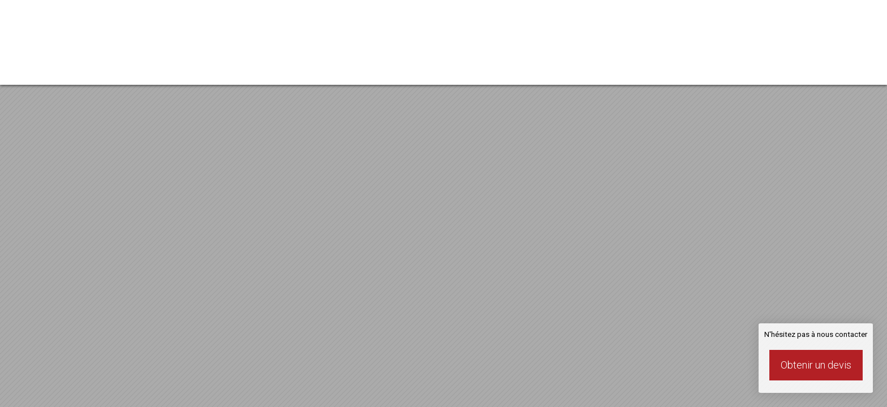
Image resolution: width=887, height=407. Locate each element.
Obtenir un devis (816, 365)
